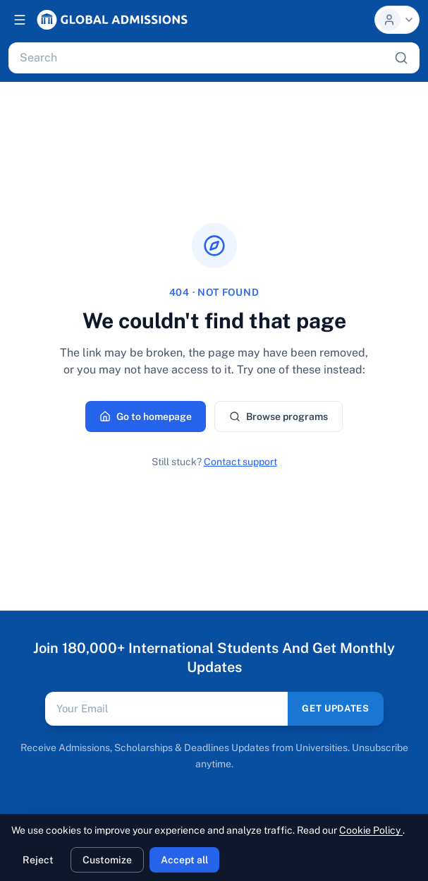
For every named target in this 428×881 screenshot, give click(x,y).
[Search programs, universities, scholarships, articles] (204, 57)
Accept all (184, 859)
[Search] (401, 58)
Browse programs (278, 416)
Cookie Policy (371, 830)
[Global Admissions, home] (112, 20)
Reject (38, 859)
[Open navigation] (19, 19)
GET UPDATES (335, 708)
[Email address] (166, 709)
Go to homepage (145, 416)
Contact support (240, 461)
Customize (107, 859)
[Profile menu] (397, 20)
